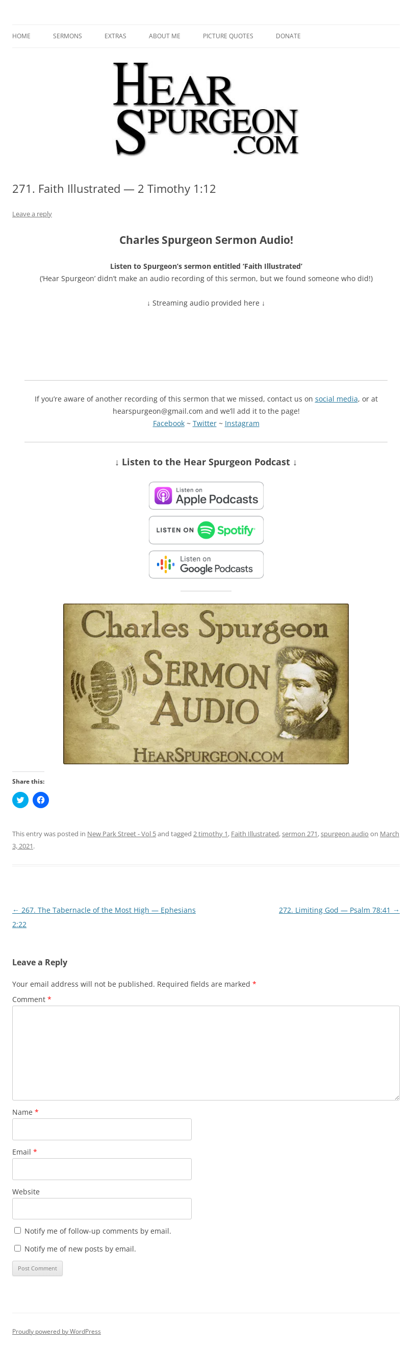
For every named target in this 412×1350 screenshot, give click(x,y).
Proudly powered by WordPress (56, 1331)
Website (26, 1191)
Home (21, 36)
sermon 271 (300, 833)
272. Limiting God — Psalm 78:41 (339, 910)
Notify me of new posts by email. (80, 1249)
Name (25, 1112)
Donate (288, 36)
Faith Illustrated (255, 833)
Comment (32, 999)
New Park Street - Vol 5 (121, 833)
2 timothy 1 (210, 833)
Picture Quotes (228, 36)
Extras (115, 36)
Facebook (169, 423)
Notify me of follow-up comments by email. (97, 1231)
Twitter (205, 423)
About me (165, 36)
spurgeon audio (345, 833)
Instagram (242, 423)
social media (336, 399)
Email (24, 1152)
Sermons (67, 36)
